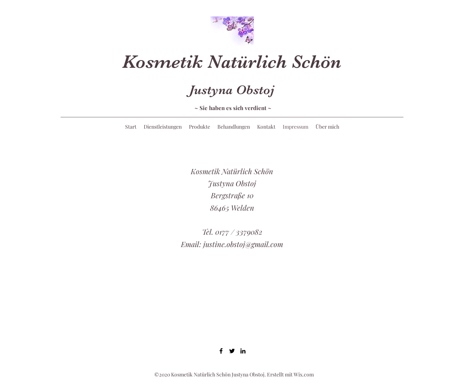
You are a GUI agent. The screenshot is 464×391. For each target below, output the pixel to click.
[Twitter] (232, 351)
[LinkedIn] (243, 351)
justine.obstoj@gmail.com (243, 244)
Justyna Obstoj (231, 89)
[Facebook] (221, 351)
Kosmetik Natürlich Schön (231, 62)
